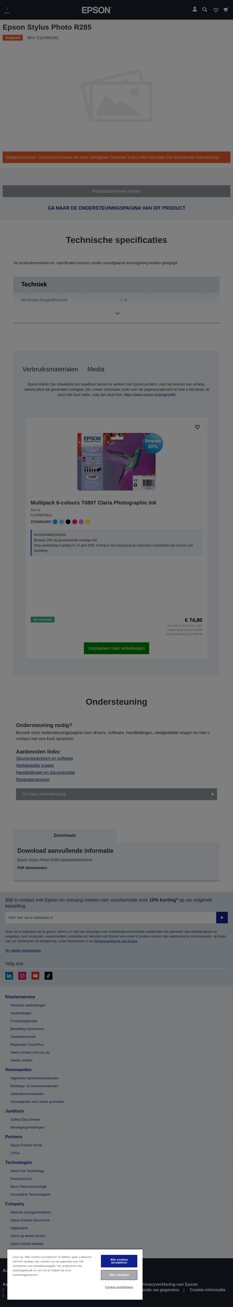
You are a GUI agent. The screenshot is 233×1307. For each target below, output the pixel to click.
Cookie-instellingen (119, 1287)
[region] (75, 1274)
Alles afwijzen (119, 1274)
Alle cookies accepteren (119, 1261)
